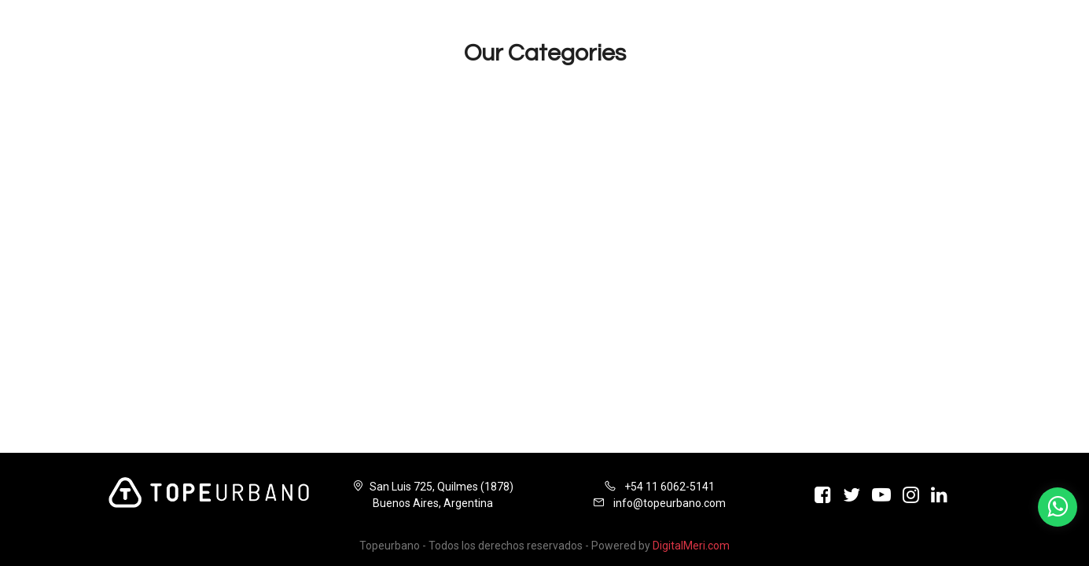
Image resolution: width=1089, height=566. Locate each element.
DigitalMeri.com (691, 545)
